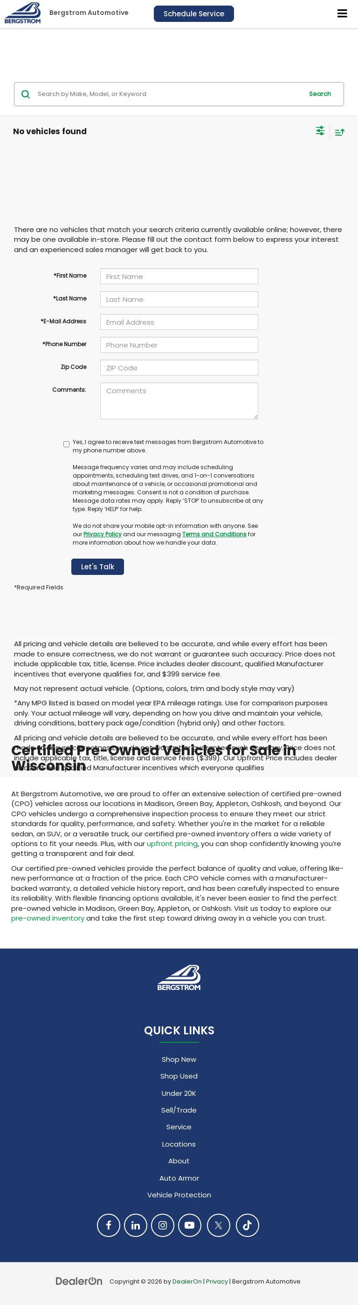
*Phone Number (64, 344)
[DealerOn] (79, 1281)
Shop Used (179, 1076)
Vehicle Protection (179, 1195)
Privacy (217, 1281)
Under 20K (179, 1093)
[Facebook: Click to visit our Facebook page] (108, 1225)
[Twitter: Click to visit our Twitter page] (218, 1225)
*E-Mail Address (63, 321)
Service (179, 1127)
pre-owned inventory (47, 918)
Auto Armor (179, 1178)
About (179, 1161)
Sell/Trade (179, 1110)
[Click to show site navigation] (342, 14)
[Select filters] (320, 132)
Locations (179, 1144)
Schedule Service (194, 14)
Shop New (179, 1059)
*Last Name (69, 298)
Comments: (69, 390)
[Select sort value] (337, 132)
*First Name (70, 276)
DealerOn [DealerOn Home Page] (187, 1281)
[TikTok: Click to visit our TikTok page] (247, 1225)
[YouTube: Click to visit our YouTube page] (189, 1225)
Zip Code (73, 367)
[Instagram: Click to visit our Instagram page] (162, 1225)
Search (320, 93)
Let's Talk (97, 567)
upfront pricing (172, 843)
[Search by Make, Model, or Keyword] (169, 94)
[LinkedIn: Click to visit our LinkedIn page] (135, 1225)
